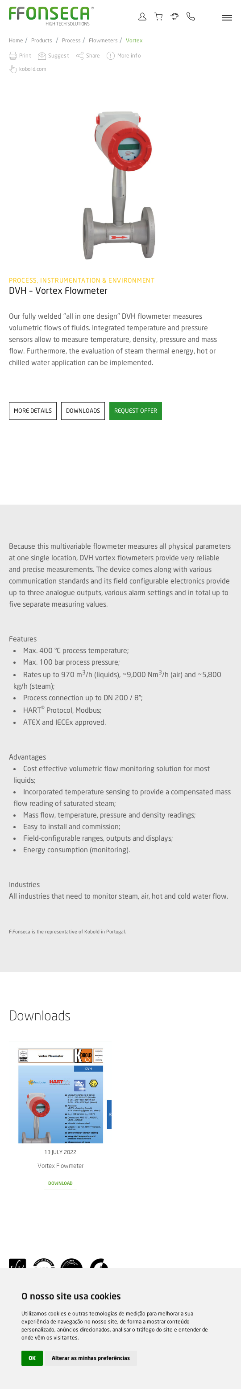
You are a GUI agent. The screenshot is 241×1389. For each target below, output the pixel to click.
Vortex (134, 40)
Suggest (58, 55)
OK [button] (32, 1358)
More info (129, 55)
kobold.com (32, 69)
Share (93, 55)
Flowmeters (103, 40)
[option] (120, 185)
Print (25, 55)
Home (16, 40)
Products (41, 40)
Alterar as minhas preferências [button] (91, 1358)
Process (71, 40)
